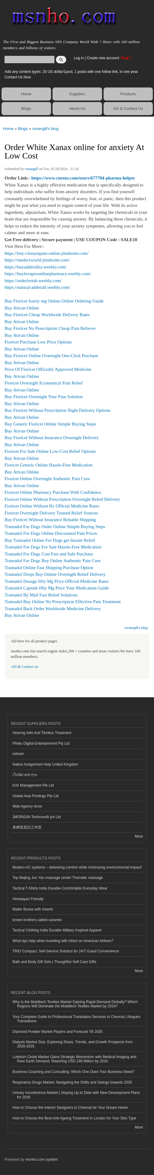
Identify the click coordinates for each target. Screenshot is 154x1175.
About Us (77, 108)
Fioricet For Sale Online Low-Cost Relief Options (50, 451)
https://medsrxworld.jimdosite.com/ (37, 260)
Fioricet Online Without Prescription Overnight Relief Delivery (62, 499)
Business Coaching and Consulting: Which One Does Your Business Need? (73, 1072)
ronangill (31, 169)
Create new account (103, 58)
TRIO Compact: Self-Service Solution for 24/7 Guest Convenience (65, 951)
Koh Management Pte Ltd (33, 785)
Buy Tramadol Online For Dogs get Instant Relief (50, 540)
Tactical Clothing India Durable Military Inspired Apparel (56, 930)
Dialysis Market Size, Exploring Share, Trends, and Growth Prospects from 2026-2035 (72, 1044)
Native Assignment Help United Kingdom (45, 764)
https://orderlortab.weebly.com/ (33, 280)
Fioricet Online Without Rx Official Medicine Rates (52, 506)
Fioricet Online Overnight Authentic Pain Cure (47, 478)
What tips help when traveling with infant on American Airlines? (62, 941)
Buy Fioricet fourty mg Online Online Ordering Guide (54, 301)
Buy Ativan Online (22, 308)
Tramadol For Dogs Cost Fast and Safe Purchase (49, 554)
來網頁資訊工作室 (27, 827)
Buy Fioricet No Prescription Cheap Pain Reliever (50, 328)
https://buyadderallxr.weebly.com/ (36, 267)
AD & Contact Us (128, 108)
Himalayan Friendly (28, 899)
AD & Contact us (24, 666)
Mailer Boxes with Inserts (32, 909)
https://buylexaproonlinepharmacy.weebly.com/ (48, 273)
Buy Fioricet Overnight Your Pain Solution (44, 396)
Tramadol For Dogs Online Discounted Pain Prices (51, 533)
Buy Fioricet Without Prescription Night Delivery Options (58, 410)
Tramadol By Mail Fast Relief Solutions (41, 595)
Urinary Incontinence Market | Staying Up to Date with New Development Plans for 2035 (76, 1095)
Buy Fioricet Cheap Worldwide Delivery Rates (47, 314)
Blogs (26, 108)
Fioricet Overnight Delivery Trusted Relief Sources (51, 513)
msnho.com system (42, 1159)
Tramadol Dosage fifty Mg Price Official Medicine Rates (56, 581)
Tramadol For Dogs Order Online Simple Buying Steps (55, 526)
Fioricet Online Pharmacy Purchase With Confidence (53, 492)
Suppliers (77, 94)
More (139, 836)
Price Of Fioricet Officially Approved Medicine (48, 369)
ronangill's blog (45, 128)
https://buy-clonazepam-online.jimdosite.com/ (46, 253)
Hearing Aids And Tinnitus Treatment (41, 733)
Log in (79, 58)
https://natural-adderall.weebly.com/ (37, 287)
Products (128, 94)
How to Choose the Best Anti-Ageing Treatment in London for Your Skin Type (74, 1118)
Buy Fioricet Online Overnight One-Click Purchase (51, 355)
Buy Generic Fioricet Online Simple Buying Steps (50, 424)
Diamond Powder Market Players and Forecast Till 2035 (57, 1032)
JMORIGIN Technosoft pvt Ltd (36, 817)
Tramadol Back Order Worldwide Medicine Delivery (53, 608)
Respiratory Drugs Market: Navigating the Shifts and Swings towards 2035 (72, 1082)
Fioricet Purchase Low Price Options (38, 342)
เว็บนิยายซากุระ (24, 775)
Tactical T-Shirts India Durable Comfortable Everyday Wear (60, 888)
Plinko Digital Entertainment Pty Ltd (41, 743)
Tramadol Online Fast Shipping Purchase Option (49, 567)
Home (26, 94)
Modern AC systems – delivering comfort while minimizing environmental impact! (77, 867)
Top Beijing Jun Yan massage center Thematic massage (57, 878)
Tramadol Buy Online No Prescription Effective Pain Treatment (63, 601)
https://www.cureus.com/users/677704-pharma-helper (83, 178)
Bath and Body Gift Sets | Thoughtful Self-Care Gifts (54, 962)
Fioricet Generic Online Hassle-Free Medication (49, 465)
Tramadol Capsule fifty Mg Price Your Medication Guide (57, 588)
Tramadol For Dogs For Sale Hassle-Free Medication (53, 547)
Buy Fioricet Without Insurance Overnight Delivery (52, 437)
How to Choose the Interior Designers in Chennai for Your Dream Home (70, 1107)
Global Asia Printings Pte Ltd (35, 796)
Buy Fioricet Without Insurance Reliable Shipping (50, 519)
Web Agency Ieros (27, 806)
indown (18, 754)
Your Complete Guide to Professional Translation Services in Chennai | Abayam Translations (76, 1019)
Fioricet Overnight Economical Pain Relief (44, 383)
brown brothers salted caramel (36, 920)
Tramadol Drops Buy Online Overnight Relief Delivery (55, 574)
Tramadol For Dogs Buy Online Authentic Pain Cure (53, 560)
